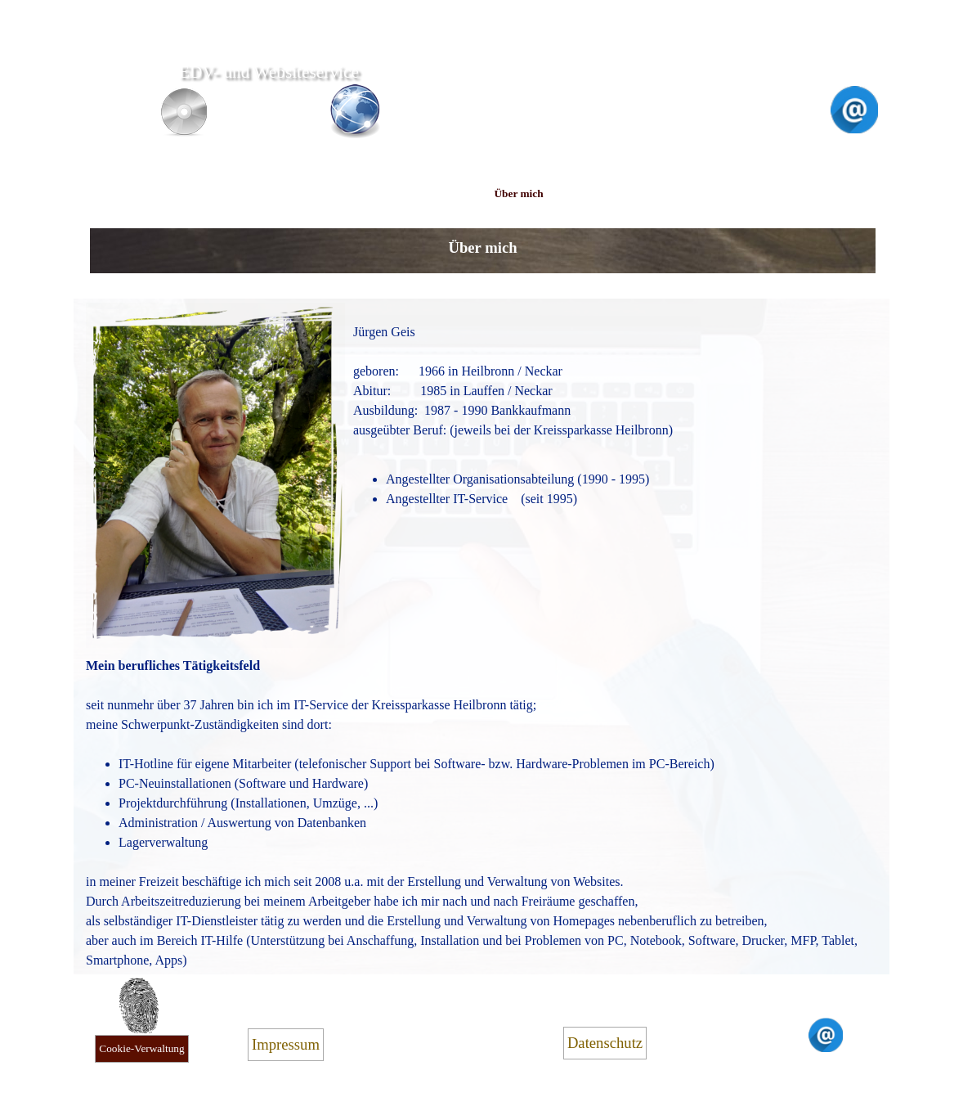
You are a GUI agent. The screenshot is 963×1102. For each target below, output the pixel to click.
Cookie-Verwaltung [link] (141, 1048)
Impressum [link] (286, 1044)
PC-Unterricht (357, 193)
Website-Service (195, 193)
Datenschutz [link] (605, 1042)
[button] (854, 93)
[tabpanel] (482, 245)
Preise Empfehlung (600, 193)
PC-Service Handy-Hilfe (276, 193)
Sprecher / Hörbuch (437, 193)
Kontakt (761, 193)
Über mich (518, 193)
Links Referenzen (680, 193)
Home (114, 193)
